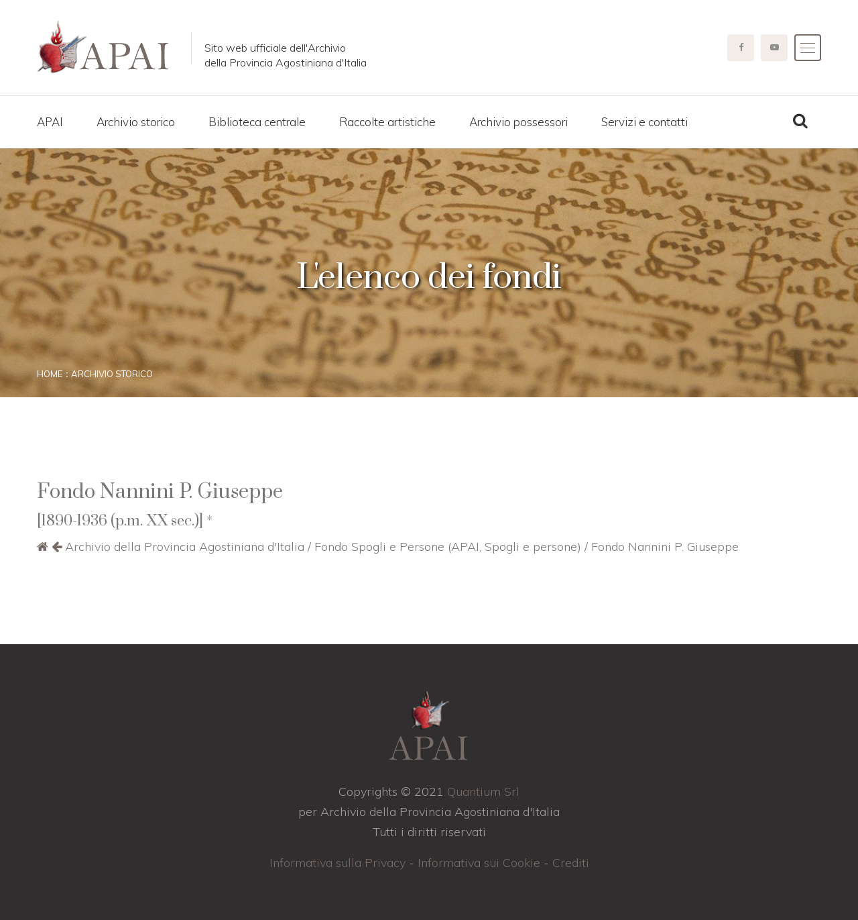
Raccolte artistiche (387, 122)
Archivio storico (136, 122)
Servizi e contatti (644, 122)
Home (49, 373)
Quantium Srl (483, 791)
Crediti (570, 862)
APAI (50, 122)
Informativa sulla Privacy (337, 862)
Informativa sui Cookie (479, 862)
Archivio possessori (518, 122)
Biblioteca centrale (257, 122)
